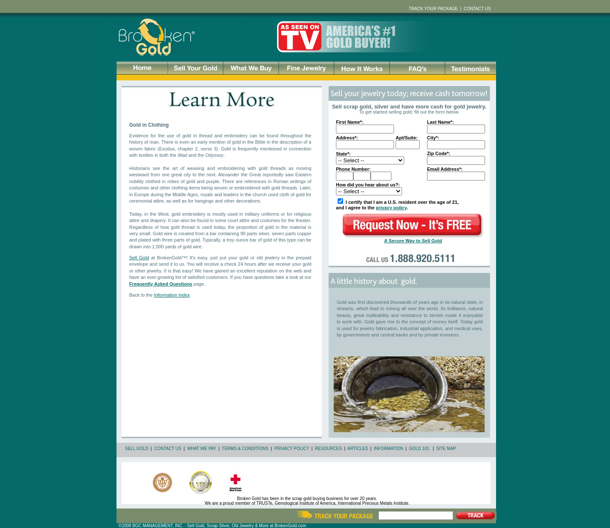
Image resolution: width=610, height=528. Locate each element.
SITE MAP (446, 448)
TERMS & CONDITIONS (245, 448)
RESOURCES (328, 448)
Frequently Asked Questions (160, 283)
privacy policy (391, 207)
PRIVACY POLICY (291, 448)
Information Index (172, 294)
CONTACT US (167, 448)
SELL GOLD (136, 448)
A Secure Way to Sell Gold (413, 240)
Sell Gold (139, 257)
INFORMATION (388, 448)
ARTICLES (357, 448)
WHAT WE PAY (201, 448)
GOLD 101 (419, 448)
